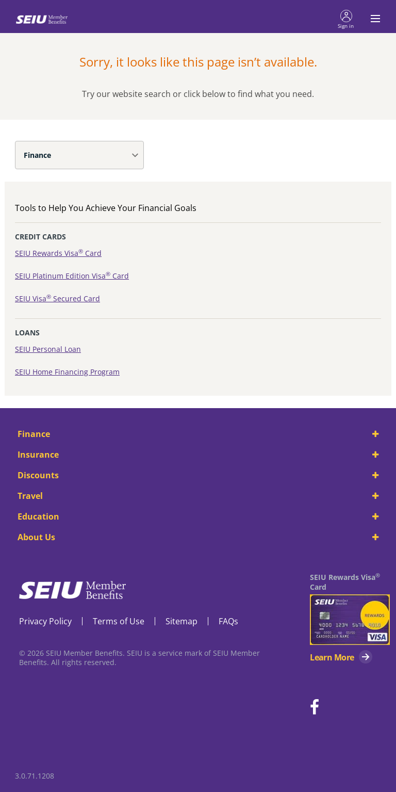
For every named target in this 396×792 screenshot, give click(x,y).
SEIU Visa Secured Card (57, 298)
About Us (198, 537)
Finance (37, 155)
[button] (346, 18)
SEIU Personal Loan (48, 349)
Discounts (198, 475)
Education (198, 516)
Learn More (332, 657)
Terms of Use (118, 621)
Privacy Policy (45, 621)
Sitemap (181, 621)
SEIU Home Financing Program (67, 372)
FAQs (228, 621)
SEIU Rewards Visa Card (58, 253)
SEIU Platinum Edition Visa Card (72, 276)
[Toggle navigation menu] (372, 18)
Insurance (198, 454)
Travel (198, 496)
